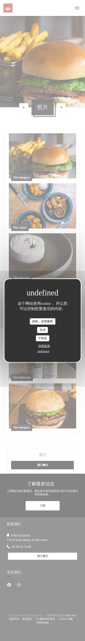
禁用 (43, 330)
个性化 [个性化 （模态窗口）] (42, 338)
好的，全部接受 (42, 321)
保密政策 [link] (44, 346)
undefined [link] (43, 351)
